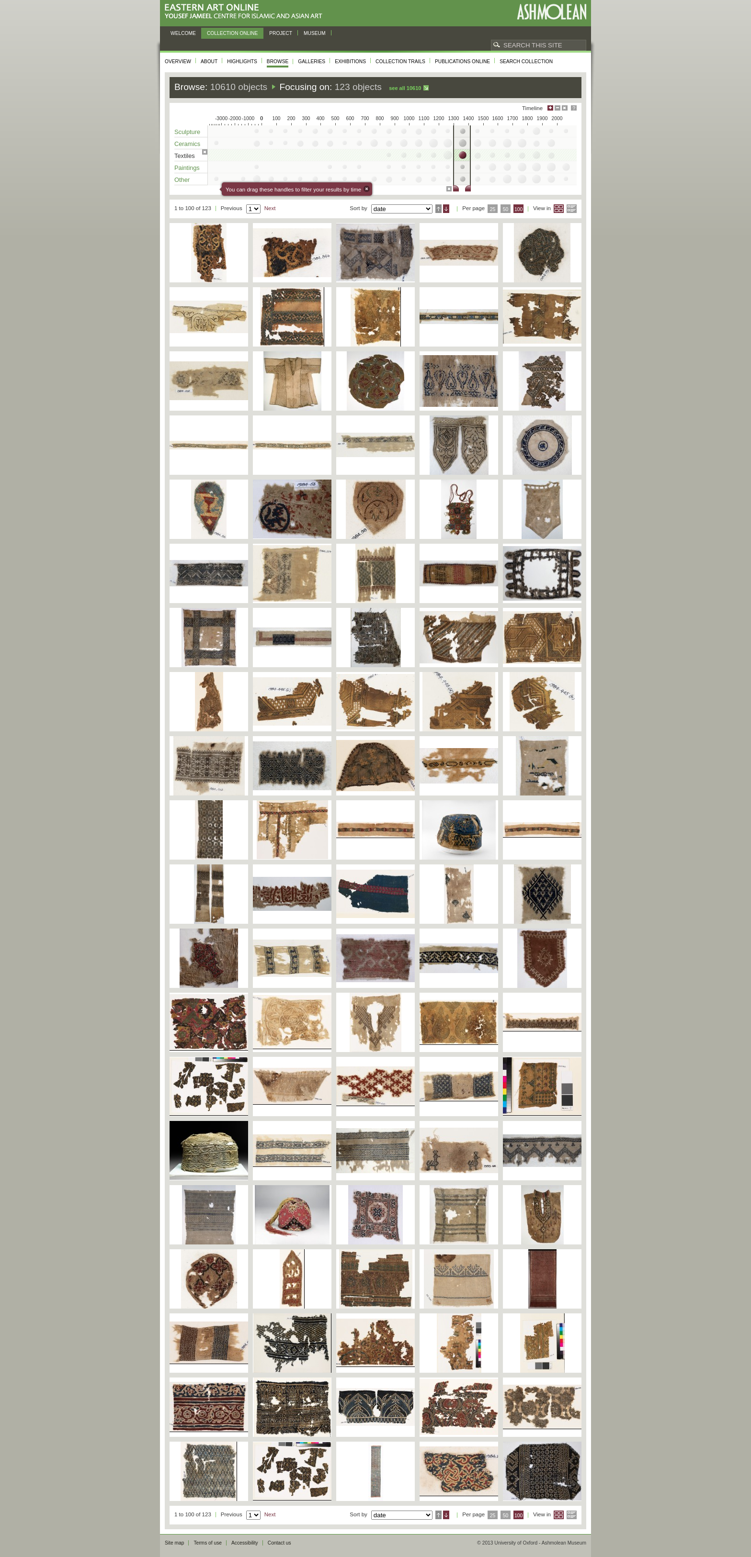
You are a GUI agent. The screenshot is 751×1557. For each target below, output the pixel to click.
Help (574, 108)
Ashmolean (551, 12)
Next (270, 208)
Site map (174, 1543)
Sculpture (187, 131)
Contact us (279, 1543)
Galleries (311, 61)
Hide (565, 108)
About (209, 61)
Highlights (242, 61)
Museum (315, 33)
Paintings (187, 167)
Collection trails (400, 61)
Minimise (557, 108)
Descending (446, 208)
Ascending (438, 208)
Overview (178, 61)
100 (518, 209)
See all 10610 (405, 88)
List (572, 208)
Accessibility (244, 1543)
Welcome (183, 33)
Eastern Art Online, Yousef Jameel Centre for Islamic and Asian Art (246, 12)
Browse (278, 61)
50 (506, 209)
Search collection (526, 61)
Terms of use (207, 1543)
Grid (559, 208)
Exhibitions (350, 61)
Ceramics (187, 143)
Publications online (462, 61)
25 (493, 209)
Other (182, 179)
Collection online (232, 33)
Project (280, 33)
